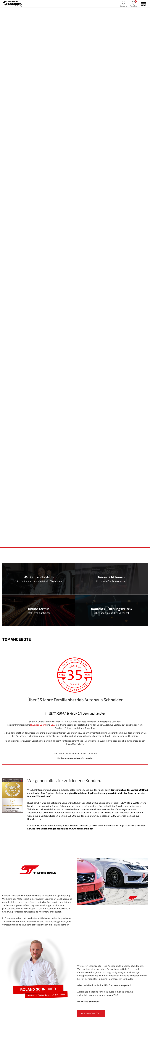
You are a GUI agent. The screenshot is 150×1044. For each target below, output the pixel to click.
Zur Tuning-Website (91, 1013)
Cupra (43, 724)
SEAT (53, 724)
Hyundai (34, 724)
